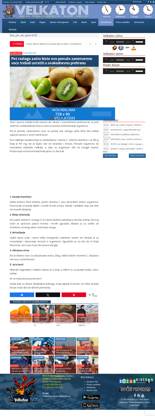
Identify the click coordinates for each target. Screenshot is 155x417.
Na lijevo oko (101, 2)
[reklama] (62, 113)
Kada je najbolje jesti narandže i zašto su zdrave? (21, 320)
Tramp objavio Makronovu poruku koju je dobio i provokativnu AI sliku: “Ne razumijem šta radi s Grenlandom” (75, 44)
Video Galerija (90, 2)
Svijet (32, 22)
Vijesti (23, 22)
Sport (93, 22)
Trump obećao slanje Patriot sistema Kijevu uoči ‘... (86, 372)
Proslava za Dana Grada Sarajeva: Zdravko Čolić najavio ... (86, 321)
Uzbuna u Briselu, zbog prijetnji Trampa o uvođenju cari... (42, 354)
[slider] (120, 42)
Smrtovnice (139, 22)
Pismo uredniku (123, 22)
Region (42, 22)
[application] (124, 42)
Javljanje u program (75, 2)
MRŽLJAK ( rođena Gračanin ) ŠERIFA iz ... (127, 125)
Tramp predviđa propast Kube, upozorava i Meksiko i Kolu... (87, 354)
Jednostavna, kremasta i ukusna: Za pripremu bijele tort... (64, 321)
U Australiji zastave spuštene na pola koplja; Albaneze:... (43, 371)
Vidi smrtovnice (110, 156)
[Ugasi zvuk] (133, 41)
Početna (12, 22)
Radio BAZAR (61, 2)
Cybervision (134, 405)
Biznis (84, 22)
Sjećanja (12, 29)
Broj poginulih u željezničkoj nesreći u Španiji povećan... (20, 352)
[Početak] (106, 41)
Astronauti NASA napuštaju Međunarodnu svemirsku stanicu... (65, 372)
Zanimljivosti (105, 22)
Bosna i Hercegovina (59, 22)
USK (75, 22)
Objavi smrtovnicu (137, 156)
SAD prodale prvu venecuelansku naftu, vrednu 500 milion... (64, 354)
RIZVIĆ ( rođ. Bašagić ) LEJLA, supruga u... (127, 144)
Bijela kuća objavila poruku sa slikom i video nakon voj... (20, 371)
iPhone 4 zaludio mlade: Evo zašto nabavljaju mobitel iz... (42, 321)
